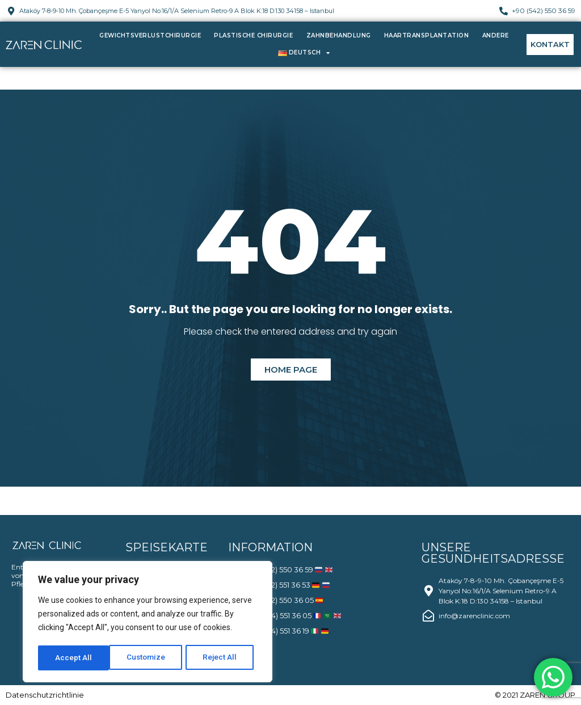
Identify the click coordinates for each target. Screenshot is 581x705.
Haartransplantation (426, 35)
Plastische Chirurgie (253, 35)
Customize (74, 657)
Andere (495, 35)
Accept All (222, 657)
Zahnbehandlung (338, 35)
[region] (147, 622)
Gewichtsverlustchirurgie (150, 35)
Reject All (149, 657)
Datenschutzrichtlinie (45, 694)
